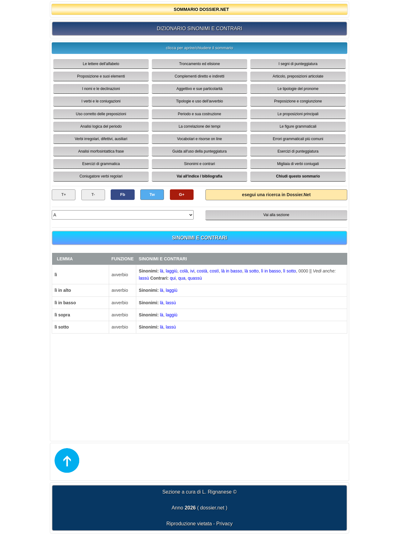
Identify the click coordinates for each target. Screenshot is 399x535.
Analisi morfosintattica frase (101, 151)
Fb (122, 194)
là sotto (252, 270)
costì (214, 270)
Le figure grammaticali (298, 126)
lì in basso (271, 270)
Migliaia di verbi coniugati (298, 164)
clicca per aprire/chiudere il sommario (199, 47)
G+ (182, 194)
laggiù (171, 270)
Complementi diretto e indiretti (199, 76)
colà (184, 270)
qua (181, 278)
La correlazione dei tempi (199, 126)
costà (202, 270)
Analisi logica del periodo (101, 126)
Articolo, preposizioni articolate (298, 76)
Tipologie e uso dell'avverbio (199, 101)
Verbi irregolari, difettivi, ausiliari (101, 139)
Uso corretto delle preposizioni (101, 114)
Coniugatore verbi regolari (101, 176)
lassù (144, 278)
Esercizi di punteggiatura (297, 151)
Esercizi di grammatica (101, 164)
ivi (192, 270)
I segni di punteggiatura (298, 64)
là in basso (231, 270)
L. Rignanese (217, 492)
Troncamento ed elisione (199, 64)
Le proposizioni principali (297, 114)
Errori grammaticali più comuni (298, 139)
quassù (195, 278)
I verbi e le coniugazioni (100, 101)
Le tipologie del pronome (297, 89)
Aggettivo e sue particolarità (199, 89)
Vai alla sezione (276, 215)
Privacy (224, 523)
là (161, 270)
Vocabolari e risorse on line (199, 139)
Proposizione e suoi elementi (101, 76)
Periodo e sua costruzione (199, 114)
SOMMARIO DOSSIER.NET (201, 9)
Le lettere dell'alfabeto (101, 64)
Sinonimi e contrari (199, 164)
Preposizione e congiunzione (298, 101)
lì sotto (289, 270)
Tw (152, 194)
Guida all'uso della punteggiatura (199, 151)
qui (173, 278)
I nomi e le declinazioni (101, 89)
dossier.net (212, 507)
